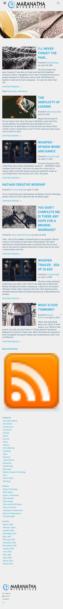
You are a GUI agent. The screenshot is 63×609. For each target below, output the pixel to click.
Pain (5, 475)
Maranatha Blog (9, 349)
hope (9, 91)
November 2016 (10, 545)
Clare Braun (52, 111)
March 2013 (8, 564)
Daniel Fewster (9, 507)
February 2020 (9, 527)
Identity (6, 457)
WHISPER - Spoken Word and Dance (49, 146)
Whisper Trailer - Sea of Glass (48, 265)
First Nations (9, 448)
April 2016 (7, 558)
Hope (5, 454)
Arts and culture (10, 421)
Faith (5, 442)
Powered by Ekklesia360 (3, 602)
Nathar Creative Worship (23, 184)
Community (8, 427)
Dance (5, 436)
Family (6, 445)
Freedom (7, 451)
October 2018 (8, 530)
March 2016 (8, 561)
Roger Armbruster (11, 495)
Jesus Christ (8, 460)
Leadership (8, 466)
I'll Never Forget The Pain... (47, 53)
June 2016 (7, 551)
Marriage (7, 469)
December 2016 (9, 542)
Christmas (7, 424)
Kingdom (7, 463)
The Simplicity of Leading (49, 102)
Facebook (7, 593)
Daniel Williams (10, 489)
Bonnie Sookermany (12, 513)
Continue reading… (11, 87)
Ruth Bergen (53, 62)
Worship (6, 481)
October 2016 (8, 548)
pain (14, 91)
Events (6, 439)
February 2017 (9, 539)
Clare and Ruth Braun (21, 235)
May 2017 (7, 536)
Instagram (5, 599)
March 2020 (8, 524)
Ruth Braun (8, 492)
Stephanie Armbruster (13, 510)
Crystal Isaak (53, 156)
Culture (6, 433)
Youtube (7, 596)
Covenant (7, 430)
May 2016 (7, 555)
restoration (22, 91)
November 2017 (10, 533)
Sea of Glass (8, 478)
